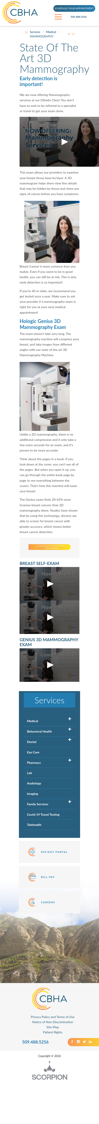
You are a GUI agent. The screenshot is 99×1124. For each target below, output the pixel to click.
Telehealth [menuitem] (34, 843)
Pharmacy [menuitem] (34, 781)
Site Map (52, 1046)
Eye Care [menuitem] (33, 771)
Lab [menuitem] (29, 792)
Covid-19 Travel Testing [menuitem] (43, 833)
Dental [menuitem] (31, 760)
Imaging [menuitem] (32, 812)
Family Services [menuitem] (37, 823)
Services (35, 32)
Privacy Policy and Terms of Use (53, 1036)
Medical (51, 32)
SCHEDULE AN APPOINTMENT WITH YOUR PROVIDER (63, 556)
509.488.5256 (83, 17)
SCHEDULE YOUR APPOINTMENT (74, 8)
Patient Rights (52, 1051)
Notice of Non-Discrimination (52, 1040)
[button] (64, 142)
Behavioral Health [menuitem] (39, 750)
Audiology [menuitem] (34, 802)
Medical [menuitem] (32, 740)
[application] (49, 602)
